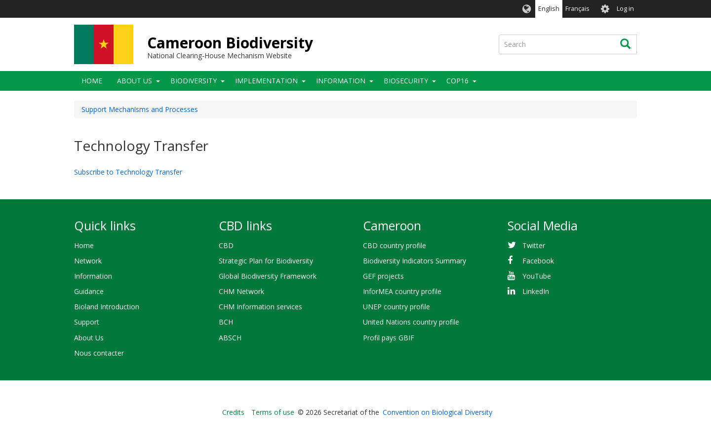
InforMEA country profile (402, 291)
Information (340, 80)
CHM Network (241, 291)
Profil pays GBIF (388, 337)
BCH (226, 322)
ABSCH (230, 337)
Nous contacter (99, 353)
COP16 (457, 80)
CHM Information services (260, 306)
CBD (226, 245)
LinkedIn (535, 291)
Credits (233, 412)
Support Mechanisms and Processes (139, 109)
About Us (134, 80)
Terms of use (272, 412)
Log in (625, 8)
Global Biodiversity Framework (267, 276)
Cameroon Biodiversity (230, 43)
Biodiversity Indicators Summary (414, 260)
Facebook (538, 260)
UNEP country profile (396, 306)
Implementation (266, 80)
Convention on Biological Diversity (437, 412)
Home (91, 80)
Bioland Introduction (106, 306)
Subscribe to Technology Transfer (128, 172)
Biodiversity (193, 80)
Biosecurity (406, 80)
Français (577, 8)
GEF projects (383, 276)
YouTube (536, 276)
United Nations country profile (411, 322)
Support (86, 322)
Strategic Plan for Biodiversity (266, 260)
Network (88, 260)
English (548, 8)
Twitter (533, 245)
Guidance (89, 291)
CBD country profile (394, 245)
